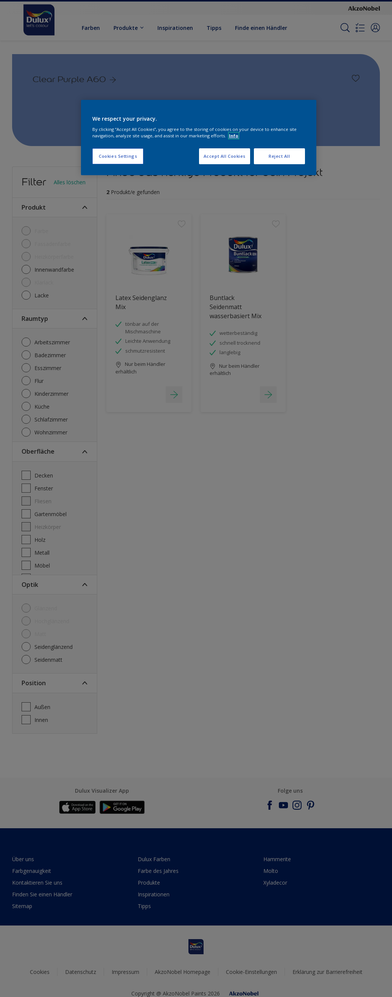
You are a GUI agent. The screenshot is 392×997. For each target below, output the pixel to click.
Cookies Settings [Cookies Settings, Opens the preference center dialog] (118, 156)
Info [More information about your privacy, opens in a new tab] (233, 135)
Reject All (279, 156)
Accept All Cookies (225, 156)
